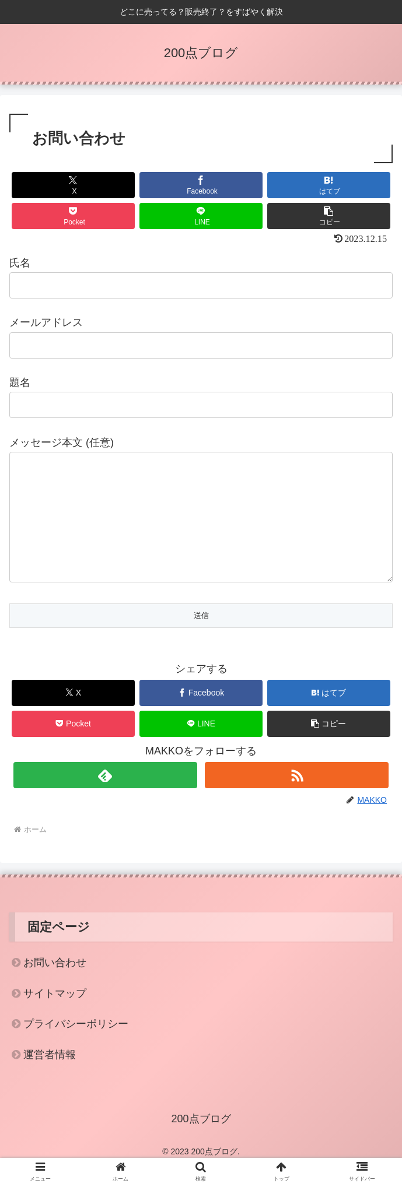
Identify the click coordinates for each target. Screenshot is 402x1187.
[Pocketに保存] (73, 216)
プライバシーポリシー (75, 1047)
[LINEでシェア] (200, 216)
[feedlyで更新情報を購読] (105, 798)
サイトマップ (54, 1017)
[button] (328, 216)
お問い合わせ (54, 986)
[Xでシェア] (73, 185)
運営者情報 (49, 1078)
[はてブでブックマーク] (328, 185)
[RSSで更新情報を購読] (297, 798)
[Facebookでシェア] (200, 185)
